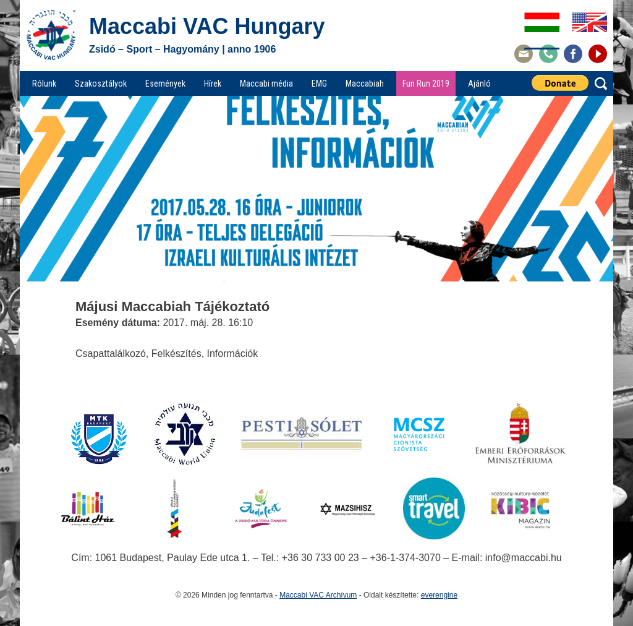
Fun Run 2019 (425, 83)
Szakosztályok (101, 83)
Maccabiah (365, 83)
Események (165, 83)
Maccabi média (266, 83)
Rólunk (44, 83)
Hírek (212, 83)
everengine (439, 595)
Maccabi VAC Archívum (318, 595)
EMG (319, 83)
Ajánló (479, 83)
